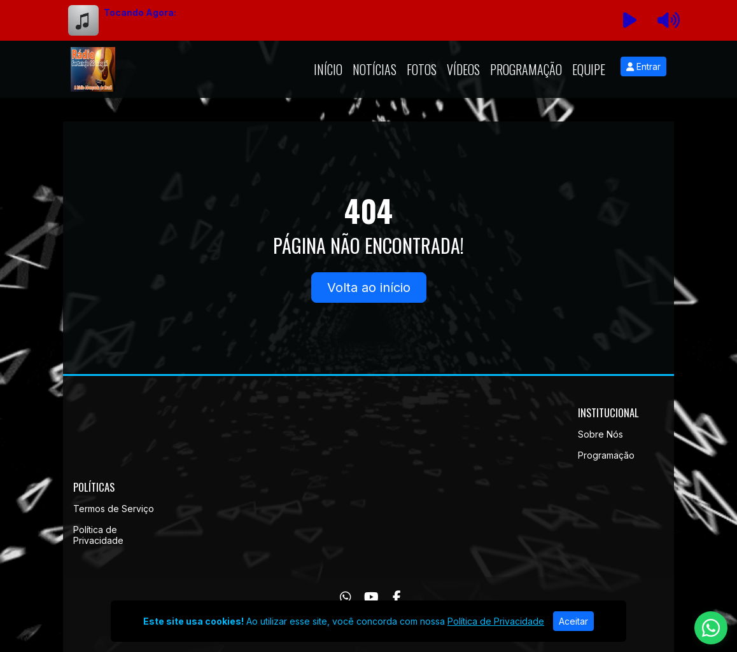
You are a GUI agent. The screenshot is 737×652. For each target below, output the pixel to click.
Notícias (375, 69)
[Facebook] (397, 597)
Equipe (588, 69)
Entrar (643, 66)
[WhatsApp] (345, 597)
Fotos (422, 69)
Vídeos (463, 69)
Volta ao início (369, 287)
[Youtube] (371, 597)
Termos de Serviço (113, 508)
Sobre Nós (600, 434)
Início (328, 69)
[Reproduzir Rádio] (630, 20)
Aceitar (573, 621)
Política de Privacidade (98, 535)
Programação (526, 69)
